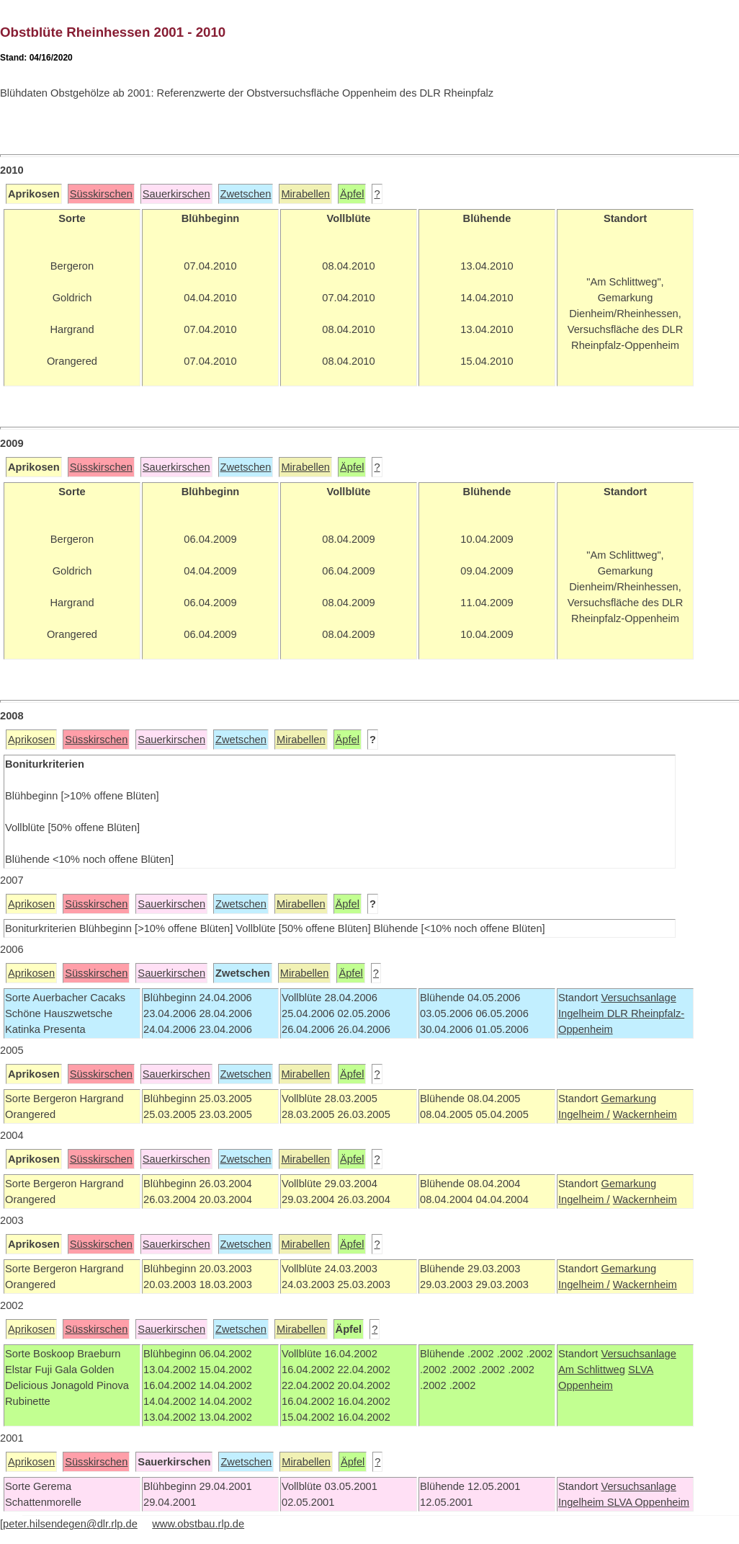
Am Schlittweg (591, 1369)
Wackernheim (645, 1114)
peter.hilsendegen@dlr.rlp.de (70, 1524)
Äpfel (352, 194)
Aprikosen (31, 739)
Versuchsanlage (638, 997)
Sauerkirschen (176, 194)
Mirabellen (305, 194)
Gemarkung (628, 1098)
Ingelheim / (584, 1114)
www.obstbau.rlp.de (198, 1524)
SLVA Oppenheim (648, 1502)
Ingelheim (582, 1013)
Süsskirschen (101, 194)
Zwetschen (246, 194)
